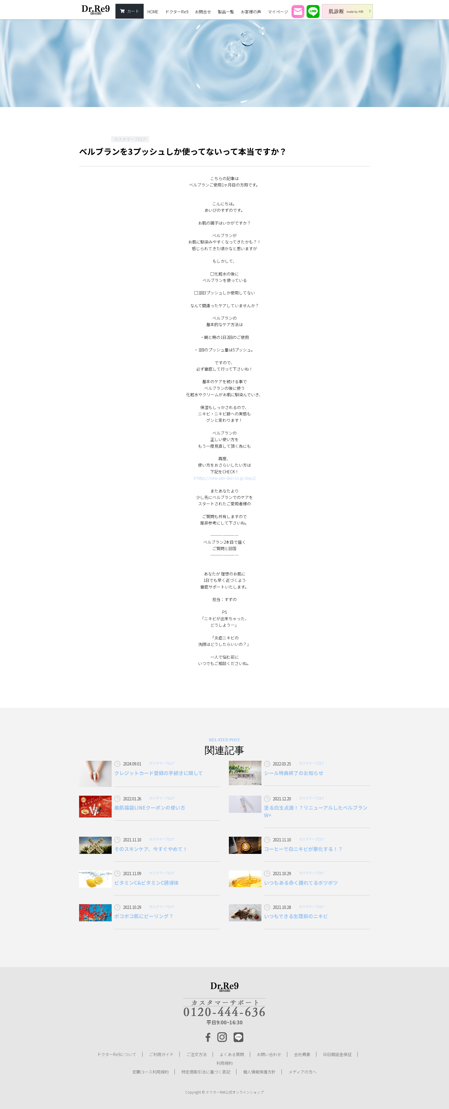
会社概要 (302, 1054)
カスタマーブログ (130, 139)
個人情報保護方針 (259, 1072)
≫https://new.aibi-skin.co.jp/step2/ (224, 478)
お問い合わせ (269, 1054)
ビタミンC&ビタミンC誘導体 (146, 882)
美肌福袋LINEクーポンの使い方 (149, 807)
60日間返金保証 (337, 1054)
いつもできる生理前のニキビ (296, 916)
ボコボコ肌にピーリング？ (144, 916)
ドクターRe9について (116, 1054)
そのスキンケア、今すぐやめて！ (151, 848)
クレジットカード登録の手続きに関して (158, 772)
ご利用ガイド (161, 1054)
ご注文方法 (196, 1054)
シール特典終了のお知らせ (293, 772)
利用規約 (224, 1063)
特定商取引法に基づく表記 (205, 1072)
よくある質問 (232, 1054)
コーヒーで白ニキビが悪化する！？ (303, 848)
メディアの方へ (302, 1072)
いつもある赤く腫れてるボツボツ (301, 882)
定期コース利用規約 (150, 1072)
